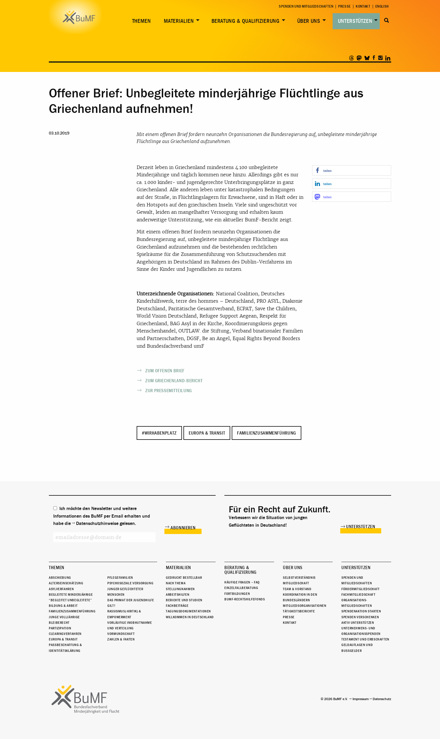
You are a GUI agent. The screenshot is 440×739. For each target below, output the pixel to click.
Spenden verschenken (360, 617)
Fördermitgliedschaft (360, 589)
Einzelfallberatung (241, 588)
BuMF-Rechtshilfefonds (244, 599)
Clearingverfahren (65, 634)
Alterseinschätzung (66, 583)
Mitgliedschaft (296, 583)
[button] (351, 170)
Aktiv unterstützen (357, 623)
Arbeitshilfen (177, 594)
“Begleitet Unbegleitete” (70, 600)
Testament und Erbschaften (365, 639)
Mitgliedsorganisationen (304, 606)
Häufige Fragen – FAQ (242, 582)
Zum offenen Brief (165, 370)
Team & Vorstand (297, 589)
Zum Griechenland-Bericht (173, 380)
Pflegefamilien (120, 578)
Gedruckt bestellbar (184, 578)
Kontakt (363, 6)
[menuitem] (140, 21)
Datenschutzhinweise (97, 523)
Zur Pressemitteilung (168, 390)
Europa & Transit (207, 433)
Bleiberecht (59, 623)
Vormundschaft (121, 634)
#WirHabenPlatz (159, 433)
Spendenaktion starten (361, 611)
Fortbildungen (237, 594)
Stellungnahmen (180, 589)
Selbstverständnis (299, 578)
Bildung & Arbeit (63, 606)
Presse (344, 6)
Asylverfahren (61, 589)
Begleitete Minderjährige (71, 594)
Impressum (361, 699)
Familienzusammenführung (266, 433)
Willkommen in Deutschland (190, 617)
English (382, 6)
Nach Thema (175, 583)
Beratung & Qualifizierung (246, 21)
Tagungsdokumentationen (188, 611)
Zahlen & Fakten (121, 639)
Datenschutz (382, 699)
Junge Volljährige (64, 617)
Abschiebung (60, 578)
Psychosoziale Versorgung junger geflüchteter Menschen (130, 588)
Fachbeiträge (177, 606)
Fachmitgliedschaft (358, 594)
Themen (141, 21)
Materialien (179, 21)
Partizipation (60, 628)
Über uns (308, 21)
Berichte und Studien (184, 600)
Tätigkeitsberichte (299, 611)
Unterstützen (355, 21)
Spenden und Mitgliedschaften (306, 6)
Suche (386, 20)
